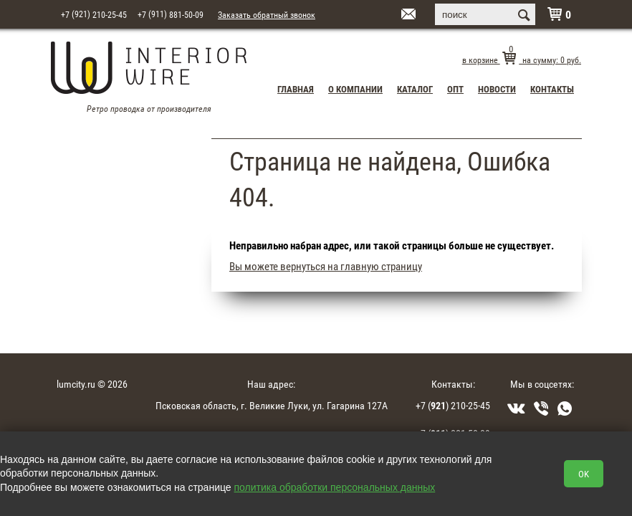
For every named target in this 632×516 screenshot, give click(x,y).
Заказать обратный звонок (266, 14)
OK (583, 473)
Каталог (415, 88)
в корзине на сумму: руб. (521, 59)
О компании (355, 88)
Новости (497, 88)
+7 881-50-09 (171, 14)
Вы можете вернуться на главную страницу (325, 266)
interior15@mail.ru (390, 15)
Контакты (552, 88)
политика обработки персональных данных (335, 487)
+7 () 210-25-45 (453, 405)
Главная (295, 88)
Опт (455, 88)
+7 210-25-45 (94, 14)
